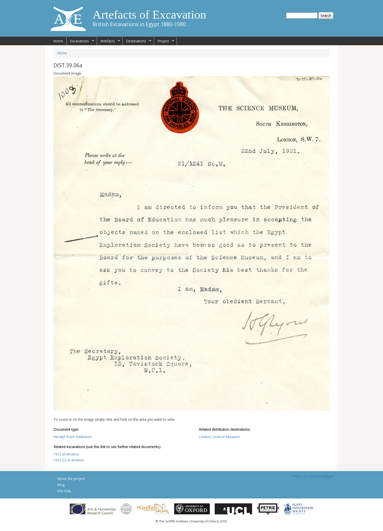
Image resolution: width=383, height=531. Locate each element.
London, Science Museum (219, 436)
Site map (64, 490)
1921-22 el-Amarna (68, 460)
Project (164, 41)
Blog (60, 484)
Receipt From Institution (72, 436)
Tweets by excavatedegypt (312, 476)
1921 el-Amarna (66, 454)
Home (58, 41)
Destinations (137, 41)
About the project (71, 478)
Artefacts (108, 41)
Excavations (80, 41)
